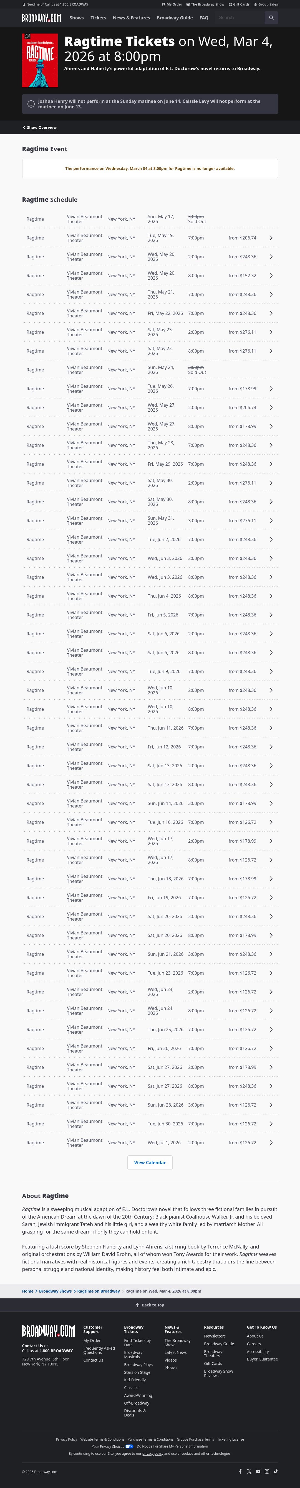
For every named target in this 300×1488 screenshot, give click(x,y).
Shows (77, 18)
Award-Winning (138, 1395)
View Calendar (150, 1163)
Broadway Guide (175, 18)
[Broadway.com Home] (41, 18)
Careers (254, 1343)
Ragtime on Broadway (96, 1291)
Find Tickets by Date (137, 1342)
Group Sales (266, 4)
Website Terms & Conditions (102, 1439)
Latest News (176, 1352)
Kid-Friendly (135, 1379)
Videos (171, 1360)
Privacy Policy (66, 1439)
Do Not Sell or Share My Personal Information (172, 1446)
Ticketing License (230, 1439)
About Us (255, 1336)
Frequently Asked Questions (99, 1350)
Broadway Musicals (133, 1354)
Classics (131, 1387)
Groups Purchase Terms (195, 1439)
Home (28, 1291)
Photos (171, 1367)
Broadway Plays (138, 1364)
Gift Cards (239, 4)
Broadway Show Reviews (218, 1373)
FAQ (204, 18)
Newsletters (215, 1336)
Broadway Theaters (213, 1354)
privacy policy (152, 1453)
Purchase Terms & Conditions (150, 1439)
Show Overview (39, 127)
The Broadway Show (205, 4)
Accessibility (258, 1351)
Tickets (98, 18)
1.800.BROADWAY (55, 4)
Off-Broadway (136, 1403)
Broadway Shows (53, 1291)
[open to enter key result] (271, 17)
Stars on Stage (137, 1372)
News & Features (131, 18)
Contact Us (32, 1345)
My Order (172, 4)
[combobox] (246, 17)
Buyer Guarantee (262, 1359)
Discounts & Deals (135, 1413)
